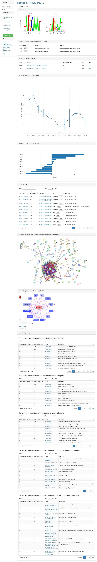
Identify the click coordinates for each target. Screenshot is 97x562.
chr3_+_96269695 (23, 199)
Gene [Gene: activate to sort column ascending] (54, 193)
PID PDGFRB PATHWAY (51, 469)
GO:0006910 (48, 356)
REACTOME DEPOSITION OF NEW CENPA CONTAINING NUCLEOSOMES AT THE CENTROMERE (51, 533)
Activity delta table (7, 44)
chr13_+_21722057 (23, 203)
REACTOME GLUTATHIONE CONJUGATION (49, 526)
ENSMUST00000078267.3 (45, 209)
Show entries (51, 188)
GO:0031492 (48, 440)
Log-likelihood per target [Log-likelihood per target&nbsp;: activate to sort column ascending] (25, 344)
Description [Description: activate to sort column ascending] (61, 344)
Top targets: (21, 184)
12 (89, 371)
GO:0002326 (48, 358)
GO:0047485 (48, 424)
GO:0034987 (48, 433)
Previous (69, 228)
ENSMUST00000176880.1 (45, 224)
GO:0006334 (48, 346)
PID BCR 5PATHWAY (50, 481)
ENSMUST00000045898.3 (45, 206)
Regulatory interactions (8, 46)
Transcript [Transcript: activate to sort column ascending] (41, 193)
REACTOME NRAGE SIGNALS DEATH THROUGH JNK (50, 553)
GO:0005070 (48, 438)
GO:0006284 (48, 354)
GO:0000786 (48, 384)
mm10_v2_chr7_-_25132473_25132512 (36, 68)
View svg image (22, 326)
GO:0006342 (48, 349)
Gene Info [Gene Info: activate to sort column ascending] (67, 193)
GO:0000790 (48, 386)
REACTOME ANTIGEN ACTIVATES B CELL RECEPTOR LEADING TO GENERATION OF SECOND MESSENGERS (51, 545)
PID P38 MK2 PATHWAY (51, 462)
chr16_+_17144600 (23, 221)
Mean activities (7, 25)
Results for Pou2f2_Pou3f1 (30, 3)
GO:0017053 (48, 405)
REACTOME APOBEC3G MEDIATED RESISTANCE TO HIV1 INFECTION (51, 509)
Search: (27, 188)
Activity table (6, 42)
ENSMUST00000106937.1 (45, 215)
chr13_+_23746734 (23, 196)
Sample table (6, 22)
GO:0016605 (48, 396)
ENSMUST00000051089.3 (45, 199)
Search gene (8, 35)
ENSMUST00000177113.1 (45, 200)
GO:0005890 (48, 403)
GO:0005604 (48, 400)
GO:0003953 (48, 426)
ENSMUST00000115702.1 (45, 221)
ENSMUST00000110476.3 (45, 203)
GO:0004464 (48, 443)
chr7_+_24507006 (23, 224)
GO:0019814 (48, 389)
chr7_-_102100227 (23, 215)
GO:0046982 (48, 421)
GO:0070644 (48, 435)
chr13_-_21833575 (23, 218)
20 (89, 228)
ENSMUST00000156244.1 (45, 212)
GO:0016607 (48, 393)
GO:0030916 (48, 368)
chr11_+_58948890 (23, 209)
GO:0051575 (48, 428)
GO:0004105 (48, 431)
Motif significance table (7, 18)
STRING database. (54, 234)
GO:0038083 (48, 365)
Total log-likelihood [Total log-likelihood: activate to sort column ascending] (38, 344)
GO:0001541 (48, 361)
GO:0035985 (48, 391)
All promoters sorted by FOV (6, 29)
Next (92, 228)
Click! (90, 65)
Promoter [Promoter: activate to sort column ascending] (21, 193)
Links (25, 48)
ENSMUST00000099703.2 (45, 196)
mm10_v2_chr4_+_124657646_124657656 (37, 65)
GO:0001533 (48, 398)
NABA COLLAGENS (50, 488)
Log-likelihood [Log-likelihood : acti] (33, 192)
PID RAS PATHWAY (50, 479)
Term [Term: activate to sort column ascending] (46, 344)
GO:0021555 (48, 363)
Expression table (6, 50)
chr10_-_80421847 (23, 212)
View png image (22, 328)
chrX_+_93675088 (23, 206)
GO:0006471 (48, 351)
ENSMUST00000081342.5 (45, 218)
